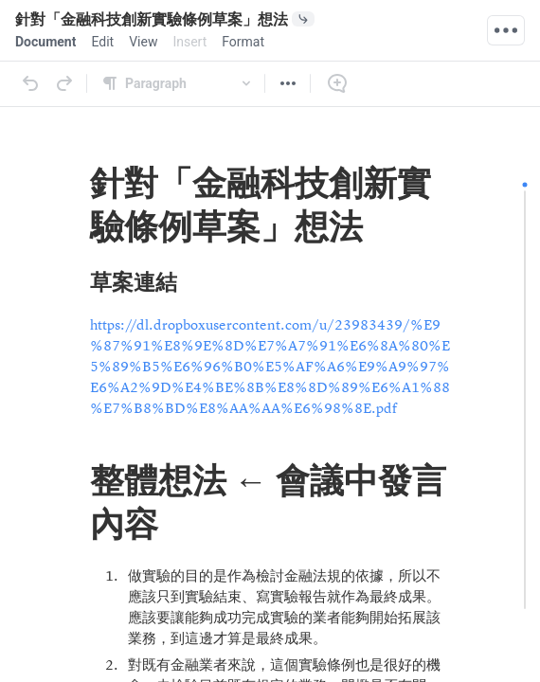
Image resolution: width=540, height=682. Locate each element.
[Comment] (337, 83)
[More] (288, 83)
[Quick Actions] (506, 30)
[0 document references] (334, 19)
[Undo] (30, 83)
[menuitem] (45, 41)
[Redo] (64, 83)
